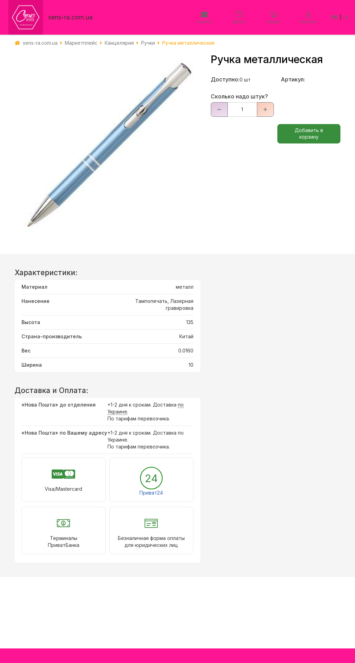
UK (346, 17)
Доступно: (225, 79)
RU (334, 17)
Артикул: (293, 79)
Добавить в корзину (309, 133)
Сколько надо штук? (239, 96)
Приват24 (151, 493)
